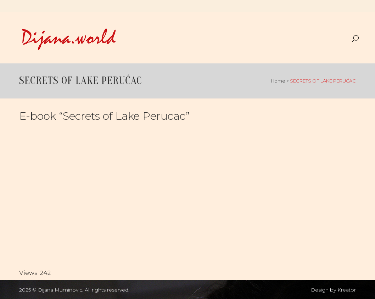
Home (278, 81)
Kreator (346, 290)
